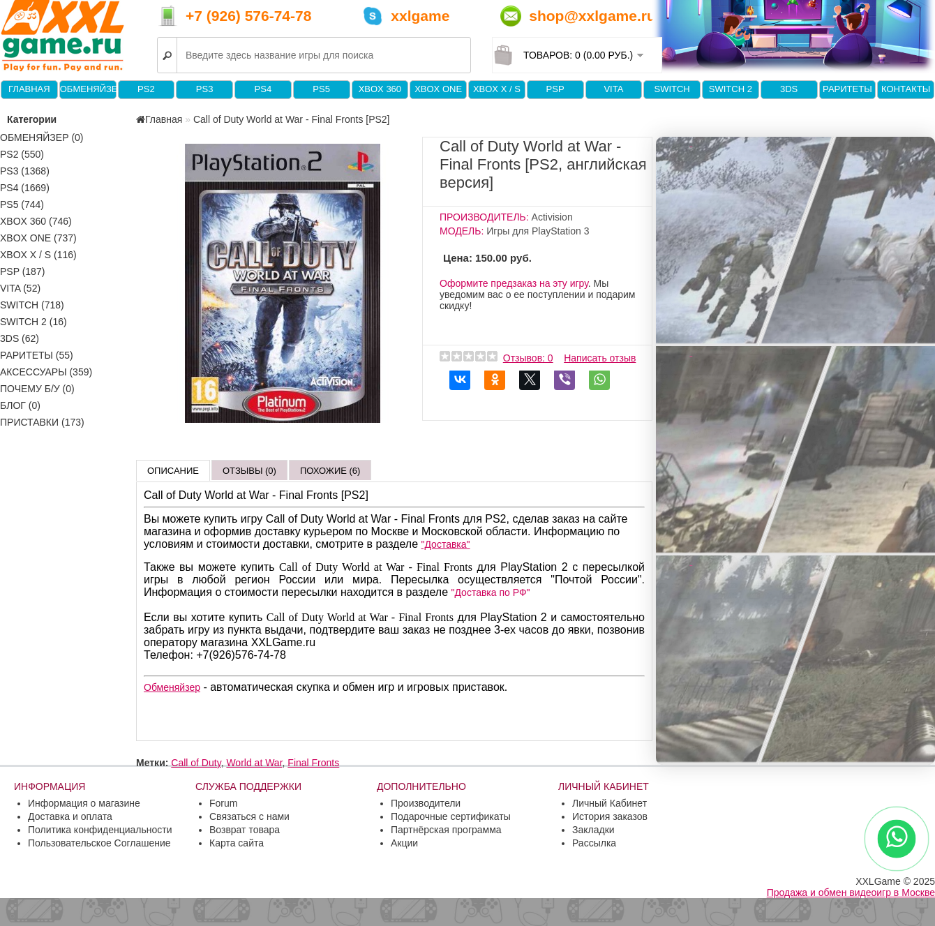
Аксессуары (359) (46, 372)
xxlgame (420, 16)
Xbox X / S (497, 89)
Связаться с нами (249, 816)
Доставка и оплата (70, 816)
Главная (29, 89)
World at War (254, 762)
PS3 (205, 89)
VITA (613, 89)
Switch (671, 89)
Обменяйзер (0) (42, 137)
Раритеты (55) (36, 355)
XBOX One (438, 89)
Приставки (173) (42, 422)
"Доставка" (445, 544)
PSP (555, 89)
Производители (426, 803)
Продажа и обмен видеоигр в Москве (851, 892)
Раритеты (847, 89)
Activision (552, 217)
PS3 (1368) (25, 171)
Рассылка (594, 843)
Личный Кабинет (609, 803)
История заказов (610, 816)
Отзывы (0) (249, 470)
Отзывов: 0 (528, 358)
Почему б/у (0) (37, 388)
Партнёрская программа (446, 829)
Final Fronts (313, 762)
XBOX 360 (380, 89)
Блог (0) (20, 405)
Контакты (905, 89)
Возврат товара (244, 829)
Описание (173, 470)
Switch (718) (32, 305)
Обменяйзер (88, 89)
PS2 (146, 89)
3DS (789, 89)
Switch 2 (730, 89)
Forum (223, 803)
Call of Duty (195, 762)
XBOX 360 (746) (36, 221)
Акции (404, 843)
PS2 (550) (22, 154)
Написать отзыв (600, 358)
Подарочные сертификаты (451, 816)
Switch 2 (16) (33, 321)
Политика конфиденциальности (100, 829)
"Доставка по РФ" (490, 592)
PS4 (263, 89)
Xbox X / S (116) (38, 254)
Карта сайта (236, 843)
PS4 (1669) (25, 187)
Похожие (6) (330, 470)
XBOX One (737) (38, 238)
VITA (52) (20, 288)
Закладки (593, 829)
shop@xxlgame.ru (592, 16)
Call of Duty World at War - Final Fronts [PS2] (291, 119)
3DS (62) (19, 338)
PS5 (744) (22, 204)
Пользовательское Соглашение (99, 843)
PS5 (321, 89)
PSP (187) (22, 271)
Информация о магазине (84, 803)
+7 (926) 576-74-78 (248, 16)
